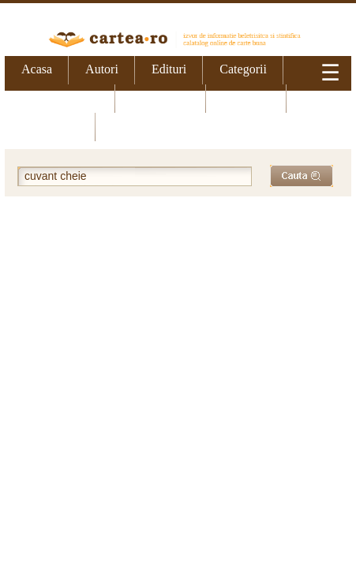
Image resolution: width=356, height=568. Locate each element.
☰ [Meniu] (330, 73)
